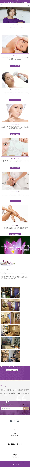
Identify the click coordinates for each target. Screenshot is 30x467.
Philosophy (2, 269)
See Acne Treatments (14, 134)
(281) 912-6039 (6, 2)
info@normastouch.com (14, 2)
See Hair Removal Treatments (14, 234)
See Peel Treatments (14, 167)
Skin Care (7, 269)
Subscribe (26, 408)
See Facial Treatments (14, 65)
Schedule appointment (12, 370)
